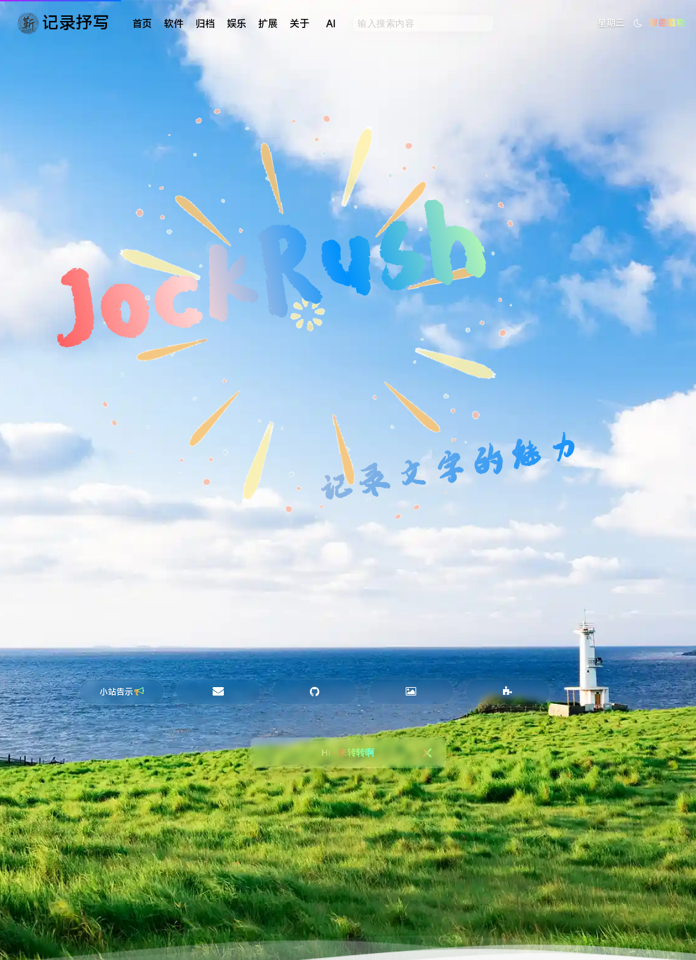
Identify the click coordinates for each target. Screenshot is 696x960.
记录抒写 (75, 22)
